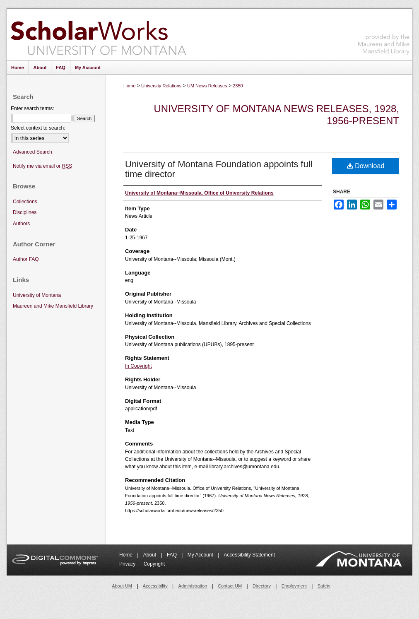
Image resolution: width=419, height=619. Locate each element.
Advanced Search (32, 152)
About (150, 555)
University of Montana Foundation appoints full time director (218, 169)
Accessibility (155, 585)
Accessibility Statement (249, 555)
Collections (25, 202)
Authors (21, 223)
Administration (192, 585)
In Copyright (138, 366)
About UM (122, 585)
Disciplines (24, 212)
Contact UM (230, 585)
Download (366, 165)
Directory (262, 585)
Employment (294, 585)
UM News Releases (207, 85)
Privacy (128, 564)
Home (129, 85)
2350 (238, 85)
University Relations (161, 85)
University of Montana (37, 295)
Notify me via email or (42, 166)
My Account (201, 555)
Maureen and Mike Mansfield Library (384, 33)
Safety (324, 585)
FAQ (172, 555)
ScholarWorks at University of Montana (98, 34)
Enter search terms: (32, 108)
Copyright (154, 564)
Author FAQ (26, 259)
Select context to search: (38, 128)
